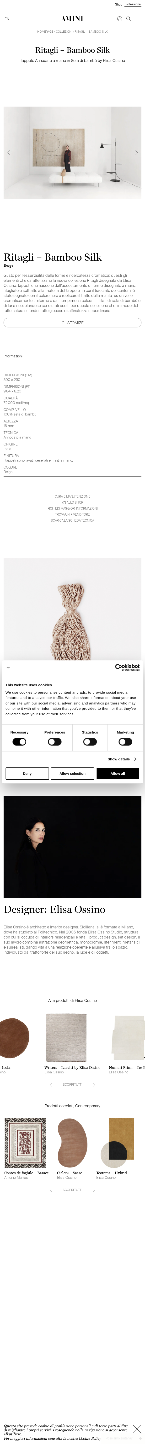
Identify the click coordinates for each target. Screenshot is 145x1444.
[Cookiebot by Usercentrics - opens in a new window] (119, 667)
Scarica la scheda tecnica (72, 520)
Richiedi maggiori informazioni (73, 508)
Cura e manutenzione (72, 496)
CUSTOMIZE (73, 322)
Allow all (118, 774)
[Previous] (8, 152)
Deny (27, 774)
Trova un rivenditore (72, 514)
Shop (118, 4)
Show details (119, 759)
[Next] (136, 152)
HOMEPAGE (45, 31)
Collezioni (64, 31)
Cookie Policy (90, 1438)
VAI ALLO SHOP (72, 502)
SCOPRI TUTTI (72, 1084)
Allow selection (72, 774)
